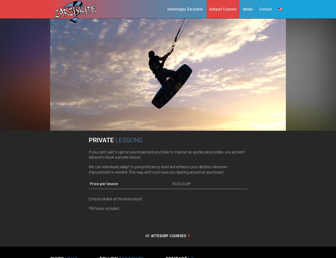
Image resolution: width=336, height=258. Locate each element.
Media (248, 9)
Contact (265, 9)
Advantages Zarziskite (185, 9)
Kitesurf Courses (223, 9)
